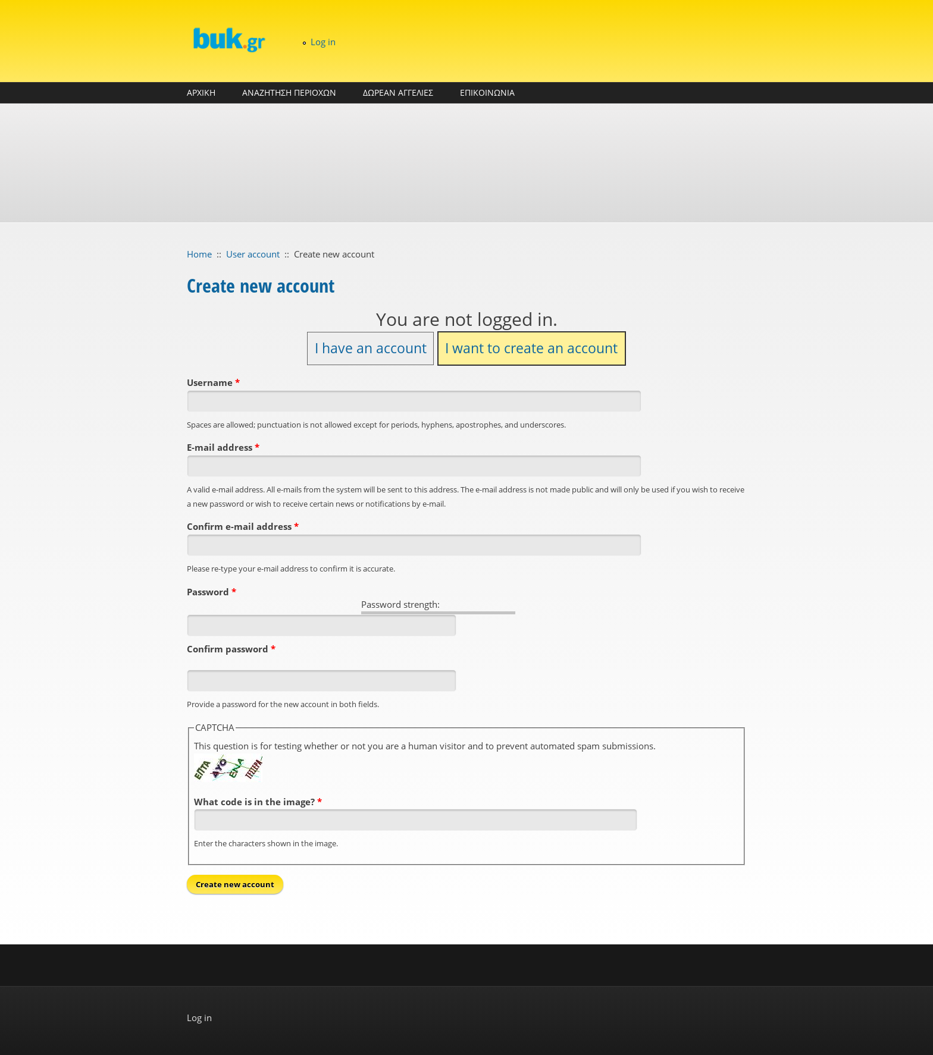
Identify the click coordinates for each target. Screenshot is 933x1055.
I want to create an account (531, 348)
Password (211, 592)
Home (199, 254)
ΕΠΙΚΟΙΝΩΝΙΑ (487, 92)
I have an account (371, 348)
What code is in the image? (258, 802)
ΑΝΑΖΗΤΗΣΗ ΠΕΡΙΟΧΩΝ (289, 92)
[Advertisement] (466, 162)
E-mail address (223, 447)
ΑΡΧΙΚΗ (201, 92)
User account (253, 254)
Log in (323, 42)
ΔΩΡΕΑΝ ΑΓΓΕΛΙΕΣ (398, 92)
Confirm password (231, 649)
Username (213, 382)
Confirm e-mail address (243, 526)
